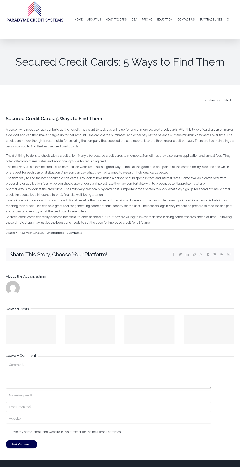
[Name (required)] (108, 395)
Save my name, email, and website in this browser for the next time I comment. (67, 432)
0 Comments (74, 232)
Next (227, 100)
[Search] (228, 19)
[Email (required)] (108, 407)
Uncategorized (55, 232)
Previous (215, 100)
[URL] (108, 418)
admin (13, 232)
